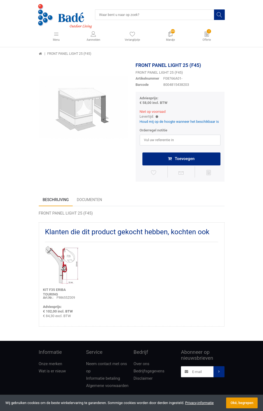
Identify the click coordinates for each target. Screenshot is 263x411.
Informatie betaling (103, 379)
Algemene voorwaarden (107, 386)
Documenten (89, 200)
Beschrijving (56, 200)
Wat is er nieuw (52, 371)
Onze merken (50, 364)
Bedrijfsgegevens (149, 371)
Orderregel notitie (153, 131)
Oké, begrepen (241, 403)
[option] (83, 107)
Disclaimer (143, 379)
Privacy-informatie (199, 403)
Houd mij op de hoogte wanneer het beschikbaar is (179, 122)
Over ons (141, 364)
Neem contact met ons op (106, 368)
